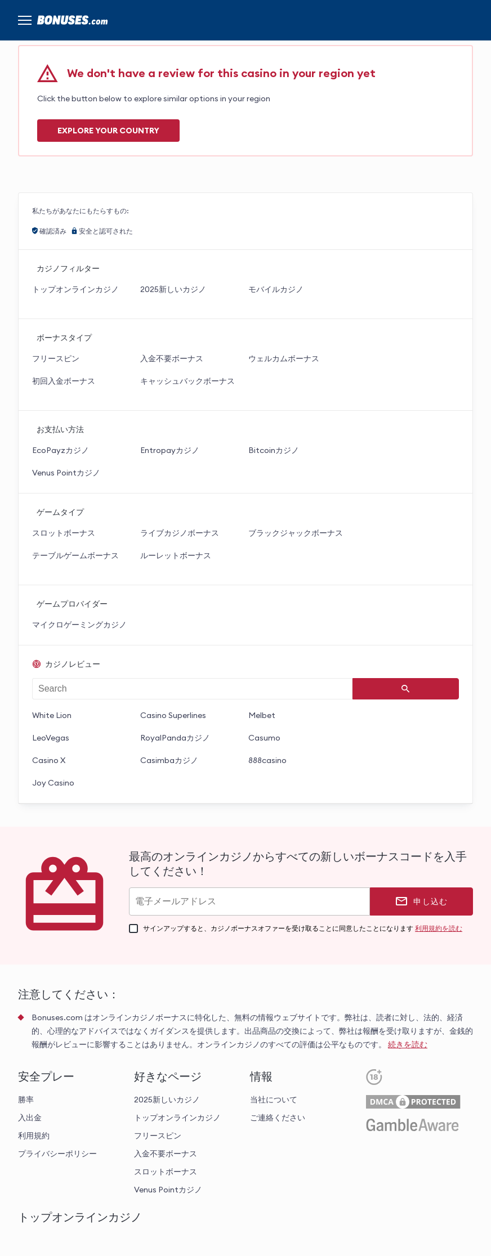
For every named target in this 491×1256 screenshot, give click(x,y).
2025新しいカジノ (173, 289)
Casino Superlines (173, 715)
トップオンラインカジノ (75, 289)
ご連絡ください (277, 1118)
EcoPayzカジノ (60, 450)
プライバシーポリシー (57, 1154)
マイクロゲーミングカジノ (79, 625)
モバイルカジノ (275, 289)
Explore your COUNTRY (108, 130)
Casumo (264, 738)
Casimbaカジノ (169, 760)
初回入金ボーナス (63, 381)
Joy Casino (53, 783)
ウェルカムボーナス (283, 358)
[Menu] (25, 20)
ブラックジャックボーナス (295, 533)
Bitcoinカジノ (273, 450)
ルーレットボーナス (175, 555)
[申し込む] (421, 901)
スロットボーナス (63, 533)
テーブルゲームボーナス (75, 555)
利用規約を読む (438, 928)
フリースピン (55, 358)
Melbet (261, 715)
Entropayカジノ (169, 450)
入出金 (30, 1118)
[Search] (405, 688)
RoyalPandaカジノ (175, 738)
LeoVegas (50, 738)
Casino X (48, 760)
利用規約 (34, 1136)
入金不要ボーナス (171, 358)
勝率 (26, 1099)
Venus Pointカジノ (66, 473)
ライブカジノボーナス (179, 533)
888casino (267, 760)
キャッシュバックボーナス (187, 381)
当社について (273, 1099)
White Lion (52, 715)
